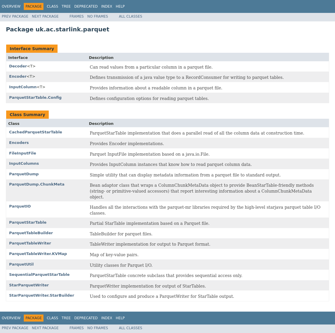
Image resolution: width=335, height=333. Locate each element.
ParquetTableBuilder (31, 233)
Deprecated (86, 6)
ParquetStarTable (27, 222)
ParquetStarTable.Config (35, 97)
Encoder (17, 76)
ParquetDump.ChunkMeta (36, 184)
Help (120, 6)
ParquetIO (20, 206)
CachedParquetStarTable (35, 132)
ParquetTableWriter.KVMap (38, 254)
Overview (11, 6)
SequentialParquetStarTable (39, 274)
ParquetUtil (21, 264)
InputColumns (24, 163)
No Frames (97, 16)
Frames (77, 16)
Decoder (18, 66)
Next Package (45, 16)
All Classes (130, 16)
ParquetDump (24, 174)
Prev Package (15, 16)
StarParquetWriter (29, 285)
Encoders (19, 142)
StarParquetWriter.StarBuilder (41, 295)
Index (106, 6)
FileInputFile (22, 153)
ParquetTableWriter (30, 243)
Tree (66, 6)
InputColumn (23, 87)
